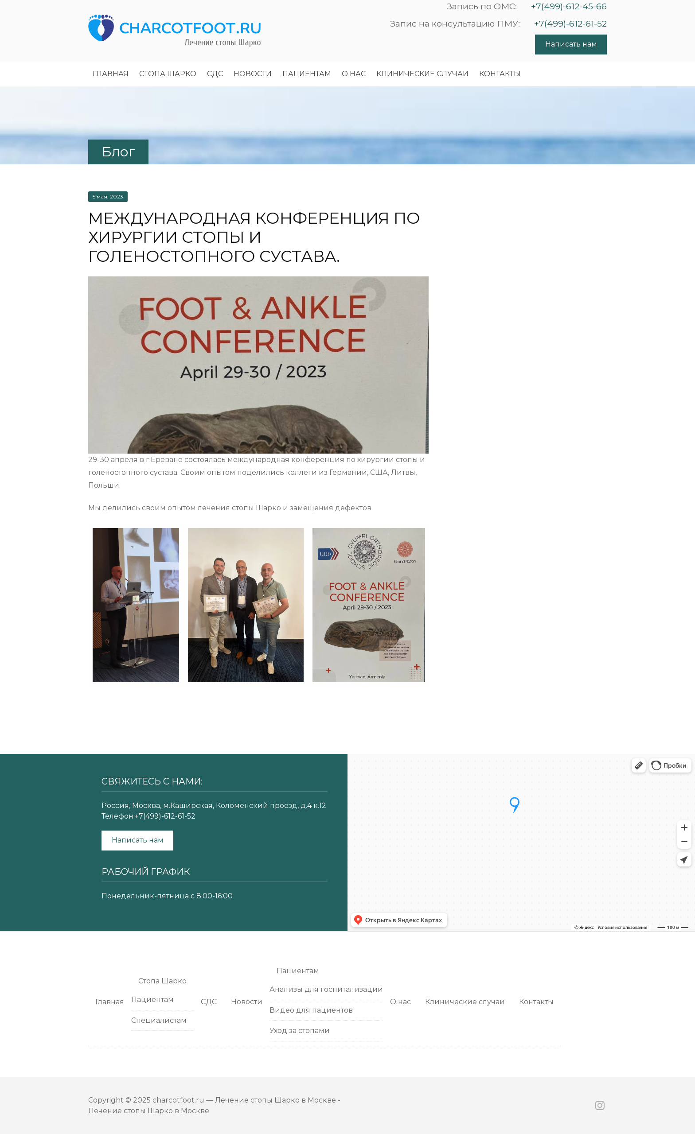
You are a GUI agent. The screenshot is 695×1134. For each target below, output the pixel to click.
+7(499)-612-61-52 (570, 23)
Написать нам (571, 44)
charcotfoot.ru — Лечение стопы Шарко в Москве (244, 1100)
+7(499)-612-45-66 (569, 6)
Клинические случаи (422, 74)
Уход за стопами (299, 1030)
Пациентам (306, 74)
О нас (354, 74)
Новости (253, 74)
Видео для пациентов (311, 1010)
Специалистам (159, 1020)
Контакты (500, 74)
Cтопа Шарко (167, 74)
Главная (111, 74)
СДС (215, 74)
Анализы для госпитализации (326, 989)
